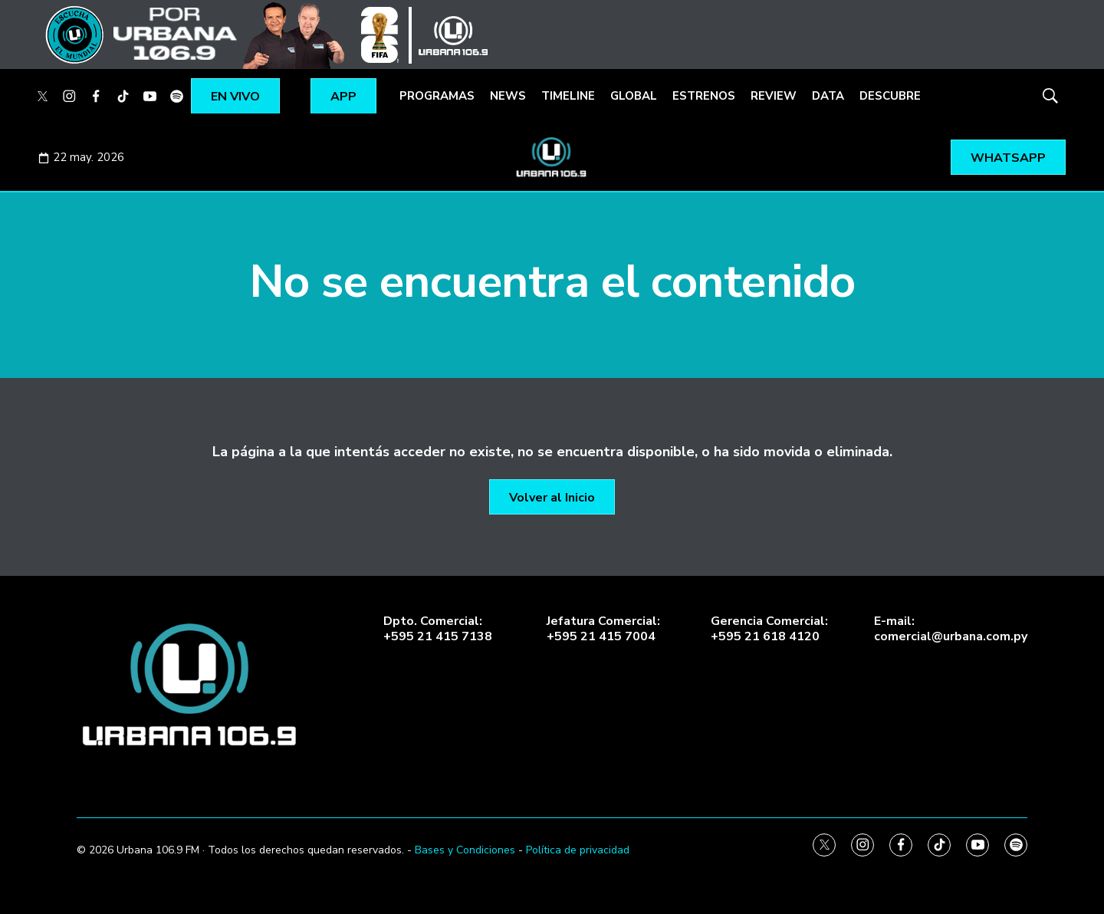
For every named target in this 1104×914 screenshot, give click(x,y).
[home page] (192, 685)
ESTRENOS (703, 96)
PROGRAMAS (437, 96)
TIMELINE (568, 96)
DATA (828, 96)
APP (343, 96)
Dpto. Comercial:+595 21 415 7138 (437, 628)
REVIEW (774, 96)
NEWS (508, 96)
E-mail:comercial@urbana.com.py (950, 628)
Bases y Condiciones (465, 850)
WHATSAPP (1008, 158)
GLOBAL (633, 96)
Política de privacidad (577, 850)
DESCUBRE (890, 96)
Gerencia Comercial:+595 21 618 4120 (769, 628)
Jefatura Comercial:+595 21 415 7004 (603, 628)
